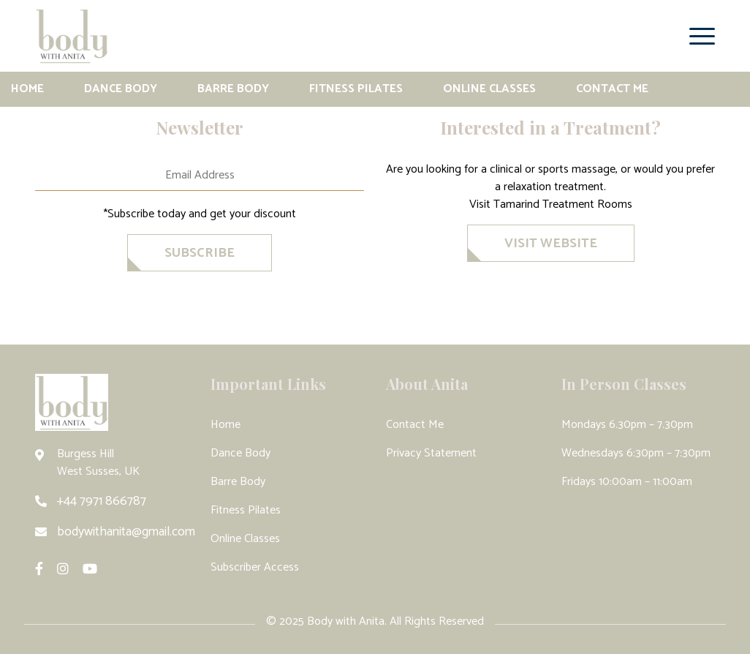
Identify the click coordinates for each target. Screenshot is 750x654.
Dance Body (120, 89)
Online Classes (489, 89)
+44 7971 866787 (101, 501)
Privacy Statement (431, 453)
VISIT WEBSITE (550, 244)
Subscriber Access (255, 567)
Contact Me (612, 89)
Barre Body (233, 89)
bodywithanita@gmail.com (126, 532)
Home (27, 89)
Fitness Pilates (356, 89)
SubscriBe (199, 253)
